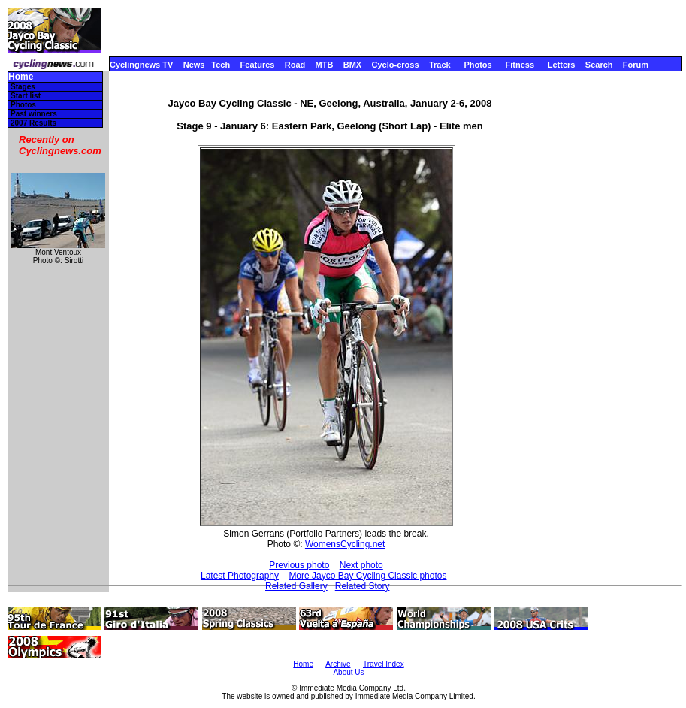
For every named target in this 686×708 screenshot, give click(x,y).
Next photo (361, 565)
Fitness (519, 64)
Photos (477, 64)
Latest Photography (240, 575)
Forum (635, 64)
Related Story (362, 586)
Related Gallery (296, 586)
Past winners (34, 114)
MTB (325, 64)
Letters (562, 64)
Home (20, 77)
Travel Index (383, 664)
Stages (23, 87)
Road (295, 64)
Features (257, 64)
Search (599, 64)
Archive (337, 664)
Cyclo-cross (395, 64)
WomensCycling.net (345, 544)
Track (440, 64)
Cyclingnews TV (141, 64)
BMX (352, 64)
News (194, 64)
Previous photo (299, 565)
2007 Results (33, 123)
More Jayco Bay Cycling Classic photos (367, 575)
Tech (220, 64)
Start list (26, 96)
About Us (348, 672)
